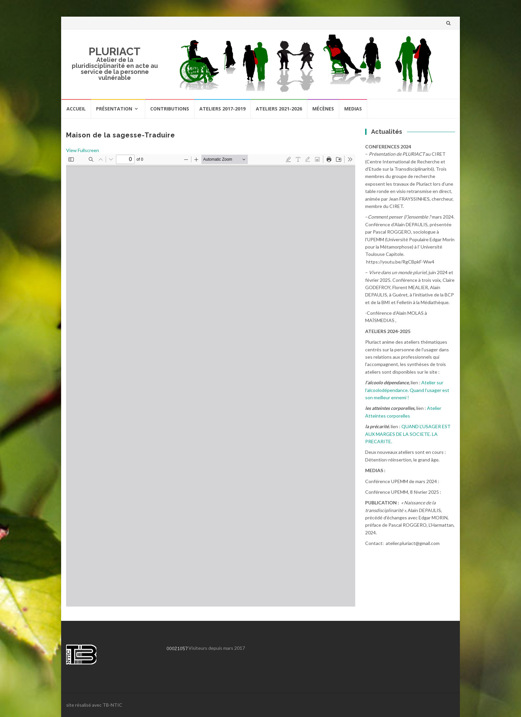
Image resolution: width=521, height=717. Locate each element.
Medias (353, 108)
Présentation (114, 108)
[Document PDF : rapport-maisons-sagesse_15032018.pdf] (210, 380)
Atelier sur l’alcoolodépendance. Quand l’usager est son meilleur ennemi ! (407, 390)
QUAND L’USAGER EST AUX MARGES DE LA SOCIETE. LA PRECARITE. (408, 434)
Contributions (169, 108)
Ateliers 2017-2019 (222, 108)
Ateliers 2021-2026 (279, 108)
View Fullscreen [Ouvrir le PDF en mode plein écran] (82, 150)
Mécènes (323, 108)
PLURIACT (115, 51)
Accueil (76, 108)
